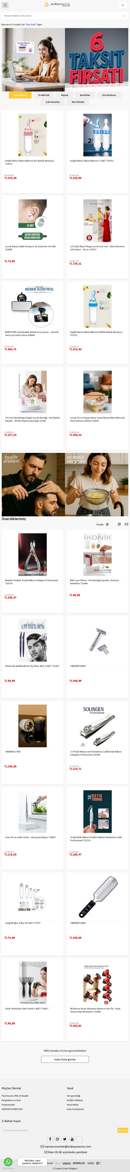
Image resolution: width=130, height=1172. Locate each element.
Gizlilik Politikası (75, 1100)
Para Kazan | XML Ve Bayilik (15, 1095)
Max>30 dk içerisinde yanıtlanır (65, 1152)
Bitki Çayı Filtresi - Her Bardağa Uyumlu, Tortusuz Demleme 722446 (94, 582)
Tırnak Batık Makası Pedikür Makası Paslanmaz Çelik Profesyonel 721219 (96, 839)
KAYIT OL (123, 1130)
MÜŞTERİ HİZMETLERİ (12, 1109)
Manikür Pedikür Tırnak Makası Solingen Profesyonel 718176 (31, 582)
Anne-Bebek (20, 95)
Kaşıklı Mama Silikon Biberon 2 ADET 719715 (92, 160)
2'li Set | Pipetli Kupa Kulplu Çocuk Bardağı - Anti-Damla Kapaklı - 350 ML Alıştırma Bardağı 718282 (32, 419)
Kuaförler (85, 95)
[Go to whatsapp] (8, 1162)
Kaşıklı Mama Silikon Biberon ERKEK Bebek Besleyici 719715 (96, 333)
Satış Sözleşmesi (75, 1109)
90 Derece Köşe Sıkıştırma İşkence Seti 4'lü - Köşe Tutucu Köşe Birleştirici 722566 (95, 1010)
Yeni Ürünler (78, 101)
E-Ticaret (57, 1168)
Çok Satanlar (53, 101)
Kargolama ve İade (11, 1100)
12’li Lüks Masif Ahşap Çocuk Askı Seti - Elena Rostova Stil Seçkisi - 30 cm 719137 (97, 248)
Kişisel (64, 95)
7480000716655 (78, 665)
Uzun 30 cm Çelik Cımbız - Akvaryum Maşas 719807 (30, 837)
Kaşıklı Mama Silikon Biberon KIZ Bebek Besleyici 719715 (29, 162)
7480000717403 (13, 751)
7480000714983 (78, 922)
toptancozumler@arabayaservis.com (66, 1146)
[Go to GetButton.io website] (8, 1168)
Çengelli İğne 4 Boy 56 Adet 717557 (22, 922)
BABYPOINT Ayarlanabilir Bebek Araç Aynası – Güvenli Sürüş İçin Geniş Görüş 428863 (32, 333)
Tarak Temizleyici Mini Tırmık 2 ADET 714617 (26, 1008)
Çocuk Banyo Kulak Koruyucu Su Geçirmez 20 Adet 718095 (30, 248)
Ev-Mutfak (43, 95)
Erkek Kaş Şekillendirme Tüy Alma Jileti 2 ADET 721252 (32, 665)
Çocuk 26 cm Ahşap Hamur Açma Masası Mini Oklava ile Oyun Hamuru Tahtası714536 (97, 419)
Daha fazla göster (65, 1059)
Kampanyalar (8, 1104)
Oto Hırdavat (109, 95)
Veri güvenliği (73, 1095)
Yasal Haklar (73, 1104)
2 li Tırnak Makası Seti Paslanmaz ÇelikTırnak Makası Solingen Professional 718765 (96, 753)
